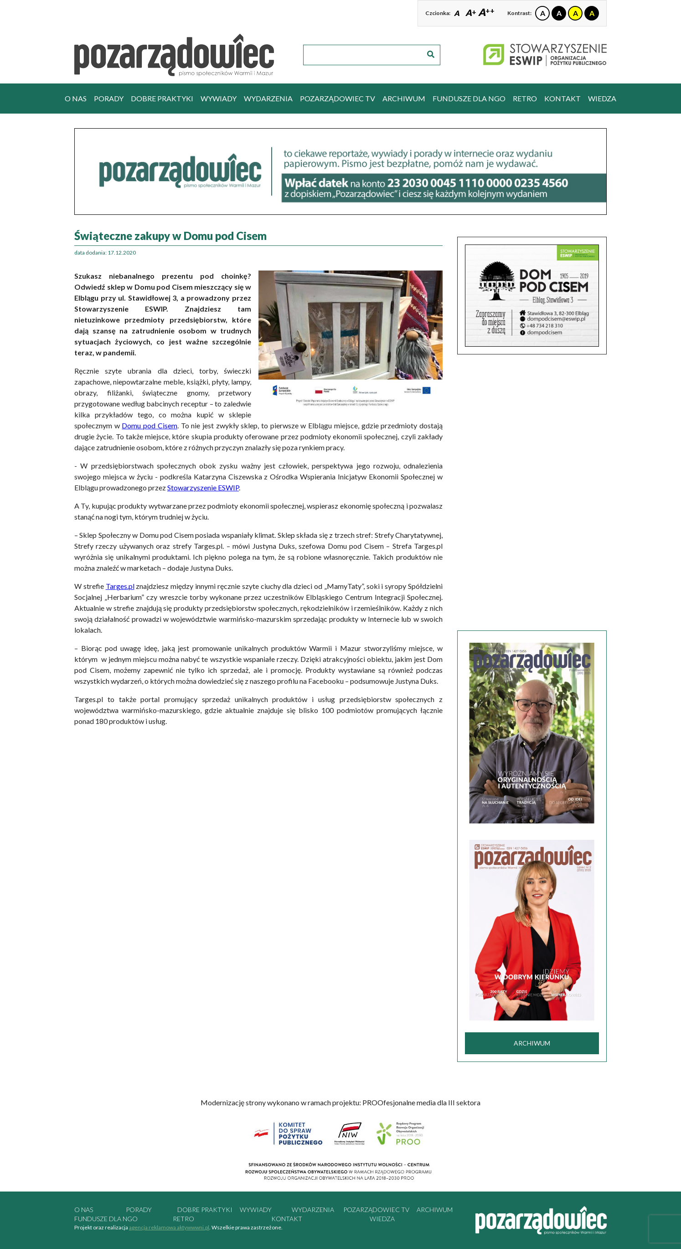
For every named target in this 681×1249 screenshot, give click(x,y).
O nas (76, 98)
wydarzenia (268, 98)
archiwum (403, 98)
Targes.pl (120, 586)
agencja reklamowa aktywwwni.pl (169, 1227)
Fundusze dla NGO (469, 98)
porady (109, 98)
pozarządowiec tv (337, 98)
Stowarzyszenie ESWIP (203, 487)
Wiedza (602, 98)
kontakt (562, 98)
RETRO (525, 98)
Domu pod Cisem (149, 425)
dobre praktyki (162, 98)
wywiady (219, 98)
